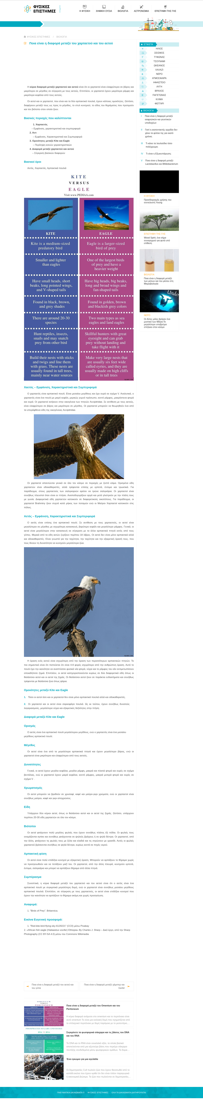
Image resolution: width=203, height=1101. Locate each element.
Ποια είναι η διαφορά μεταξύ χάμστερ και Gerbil (104, 986)
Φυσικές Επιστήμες (38, 37)
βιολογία (61, 37)
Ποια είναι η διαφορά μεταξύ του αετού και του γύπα (52, 986)
